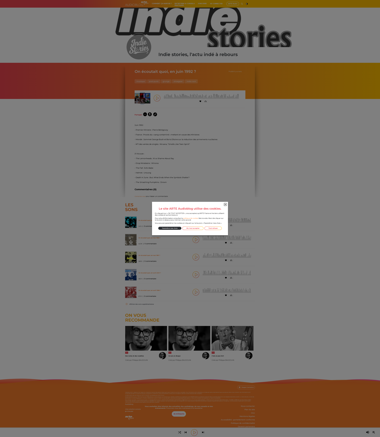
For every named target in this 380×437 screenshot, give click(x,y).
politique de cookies (190, 218)
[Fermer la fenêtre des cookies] (225, 204)
